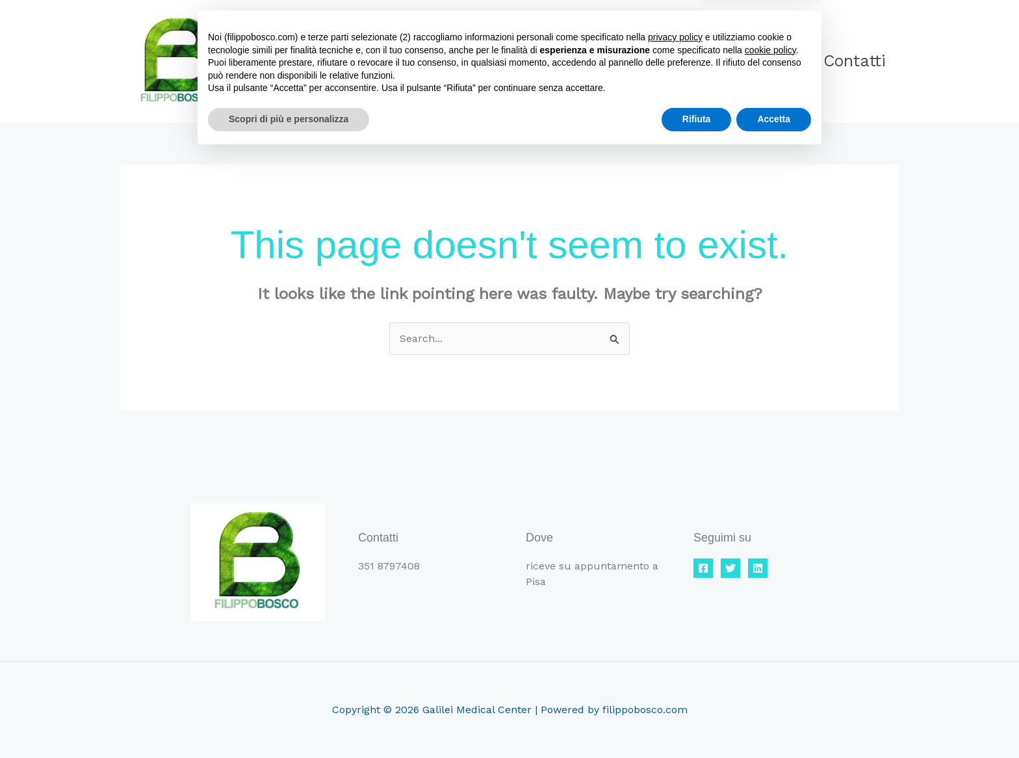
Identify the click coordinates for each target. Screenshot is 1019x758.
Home (599, 60)
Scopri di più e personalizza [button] (288, 722)
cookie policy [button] (770, 653)
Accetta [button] (773, 722)
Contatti (852, 60)
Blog (771, 60)
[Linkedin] (757, 568)
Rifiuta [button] (696, 722)
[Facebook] (703, 568)
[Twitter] (730, 568)
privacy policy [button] (675, 640)
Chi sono (688, 60)
